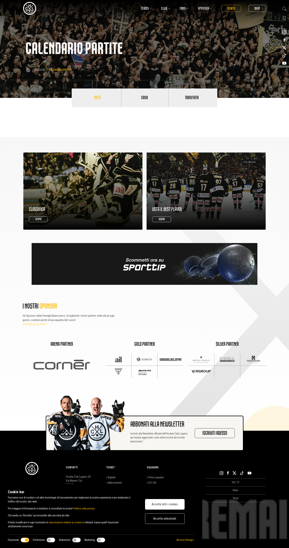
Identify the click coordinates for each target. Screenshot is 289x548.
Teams (146, 8)
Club (165, 8)
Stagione (40, 69)
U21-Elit (151, 482)
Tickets (231, 8)
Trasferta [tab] (192, 97)
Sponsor (205, 8)
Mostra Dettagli (185, 539)
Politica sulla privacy (83, 508)
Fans (184, 8)
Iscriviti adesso (214, 433)
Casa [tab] (144, 97)
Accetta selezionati (164, 518)
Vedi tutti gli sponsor (35, 324)
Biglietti (111, 477)
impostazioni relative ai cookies (66, 522)
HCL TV (235, 482)
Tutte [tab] (97, 97)
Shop (257, 8)
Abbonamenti (114, 482)
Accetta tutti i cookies (165, 504)
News (235, 490)
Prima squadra (155, 477)
